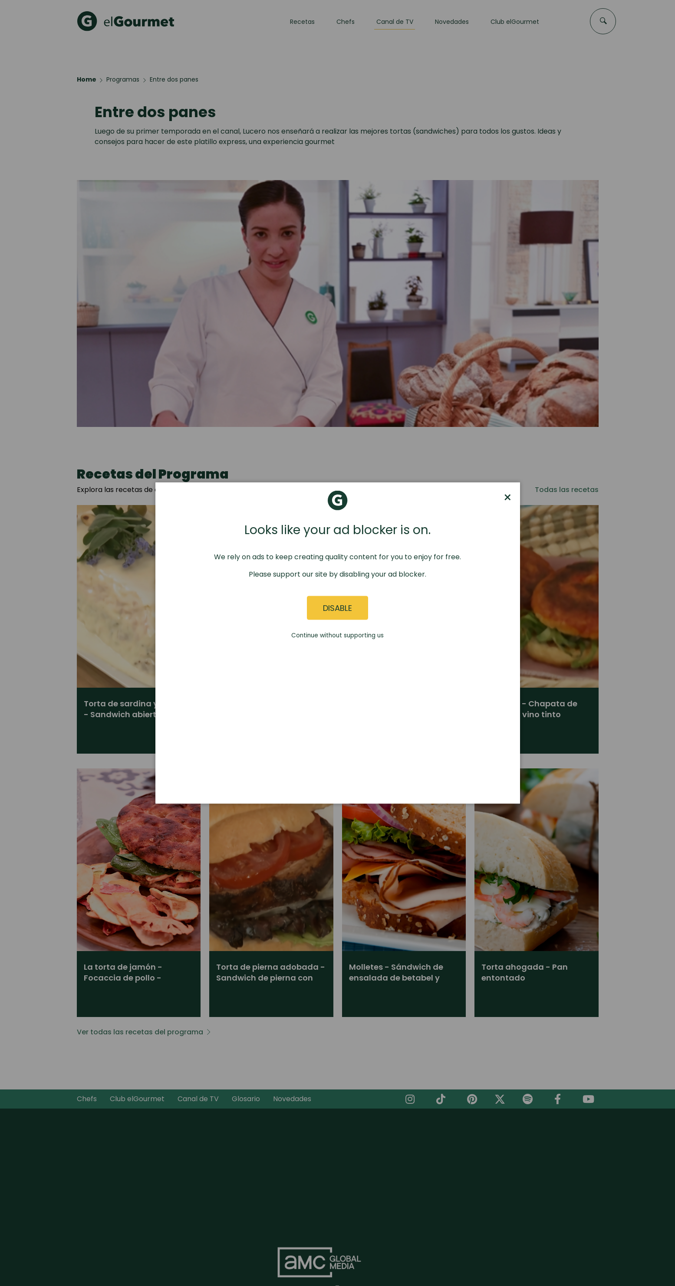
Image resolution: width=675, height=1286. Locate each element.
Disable (337, 607)
